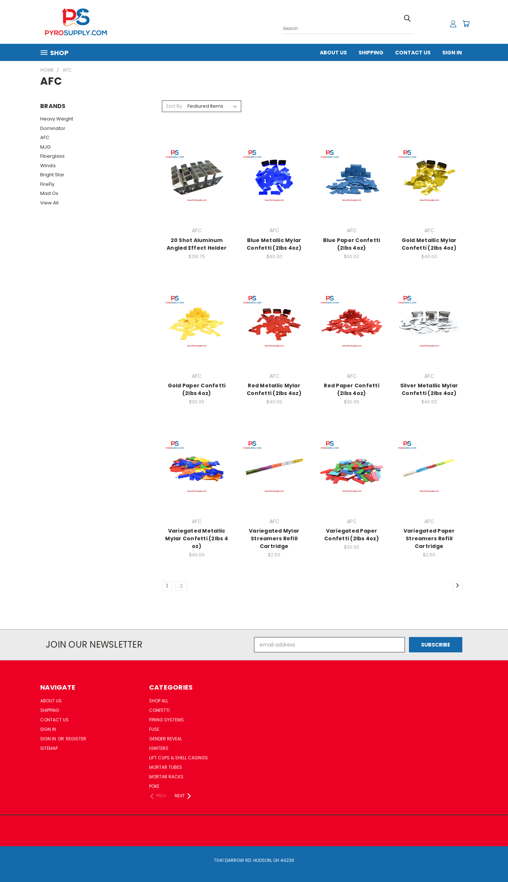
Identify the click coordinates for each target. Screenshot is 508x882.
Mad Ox (49, 193)
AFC (44, 137)
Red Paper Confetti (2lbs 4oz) (351, 389)
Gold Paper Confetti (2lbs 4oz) (197, 389)
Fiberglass (52, 156)
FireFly (47, 184)
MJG (45, 146)
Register (76, 739)
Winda (48, 165)
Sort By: (174, 106)
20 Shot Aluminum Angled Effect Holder (197, 244)
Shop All (158, 701)
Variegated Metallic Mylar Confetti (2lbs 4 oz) (196, 538)
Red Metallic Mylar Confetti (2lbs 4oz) (274, 389)
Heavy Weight (56, 118)
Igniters (158, 748)
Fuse (154, 729)
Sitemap (49, 748)
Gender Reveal (165, 739)
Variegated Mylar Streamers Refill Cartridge (274, 538)
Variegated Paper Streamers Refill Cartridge (429, 538)
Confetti (159, 710)
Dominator (52, 128)
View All (49, 202)
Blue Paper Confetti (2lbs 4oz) (351, 244)
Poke (154, 786)
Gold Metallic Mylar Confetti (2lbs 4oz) (429, 244)
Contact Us (413, 52)
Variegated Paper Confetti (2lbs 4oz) (351, 534)
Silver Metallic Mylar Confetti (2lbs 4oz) (429, 389)
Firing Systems (166, 720)
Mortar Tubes (165, 767)
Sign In (452, 52)
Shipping (371, 52)
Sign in (48, 739)
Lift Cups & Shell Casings (178, 758)
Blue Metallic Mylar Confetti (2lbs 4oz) (274, 244)
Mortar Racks (166, 777)
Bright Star (52, 174)
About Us (333, 52)
